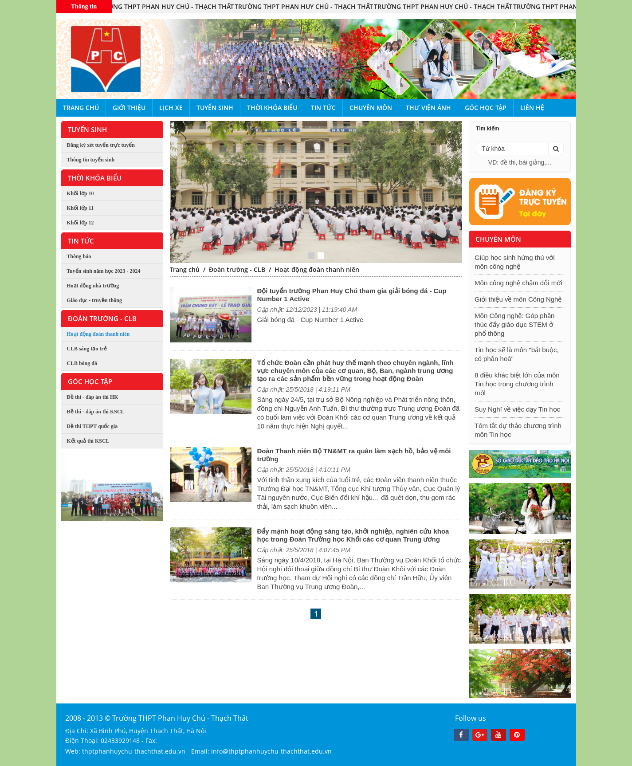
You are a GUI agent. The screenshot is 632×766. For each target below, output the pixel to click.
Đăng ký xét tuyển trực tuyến (101, 145)
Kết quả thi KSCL (88, 441)
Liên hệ (532, 107)
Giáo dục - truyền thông (94, 300)
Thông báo (79, 256)
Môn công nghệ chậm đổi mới (518, 283)
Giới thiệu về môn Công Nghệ (518, 299)
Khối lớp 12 (80, 223)
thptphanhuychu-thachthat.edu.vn (133, 751)
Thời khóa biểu (272, 107)
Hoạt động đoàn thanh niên (98, 334)
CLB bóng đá (82, 363)
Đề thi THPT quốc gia (92, 426)
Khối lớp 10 (80, 193)
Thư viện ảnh (428, 107)
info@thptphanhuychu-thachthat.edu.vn (271, 751)
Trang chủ (81, 107)
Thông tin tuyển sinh (90, 160)
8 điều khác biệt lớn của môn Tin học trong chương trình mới (517, 384)
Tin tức (323, 107)
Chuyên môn (370, 107)
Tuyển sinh (214, 107)
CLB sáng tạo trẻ (86, 349)
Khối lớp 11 (80, 208)
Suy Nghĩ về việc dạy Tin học (517, 409)
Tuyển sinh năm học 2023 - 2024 (103, 271)
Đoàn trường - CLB (237, 269)
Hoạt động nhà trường (93, 286)
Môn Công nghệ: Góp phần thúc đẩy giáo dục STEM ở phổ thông (514, 324)
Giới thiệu (129, 107)
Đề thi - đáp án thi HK (92, 397)
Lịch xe (171, 107)
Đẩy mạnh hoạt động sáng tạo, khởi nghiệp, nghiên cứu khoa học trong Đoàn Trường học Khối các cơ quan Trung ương (353, 535)
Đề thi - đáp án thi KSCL (95, 412)
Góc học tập (485, 107)
